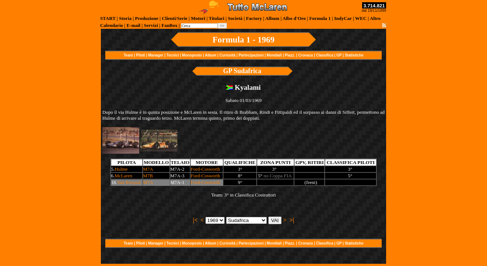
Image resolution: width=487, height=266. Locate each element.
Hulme (121, 169)
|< (195, 220)
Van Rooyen (129, 182)
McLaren (123, 175)
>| (291, 220)
